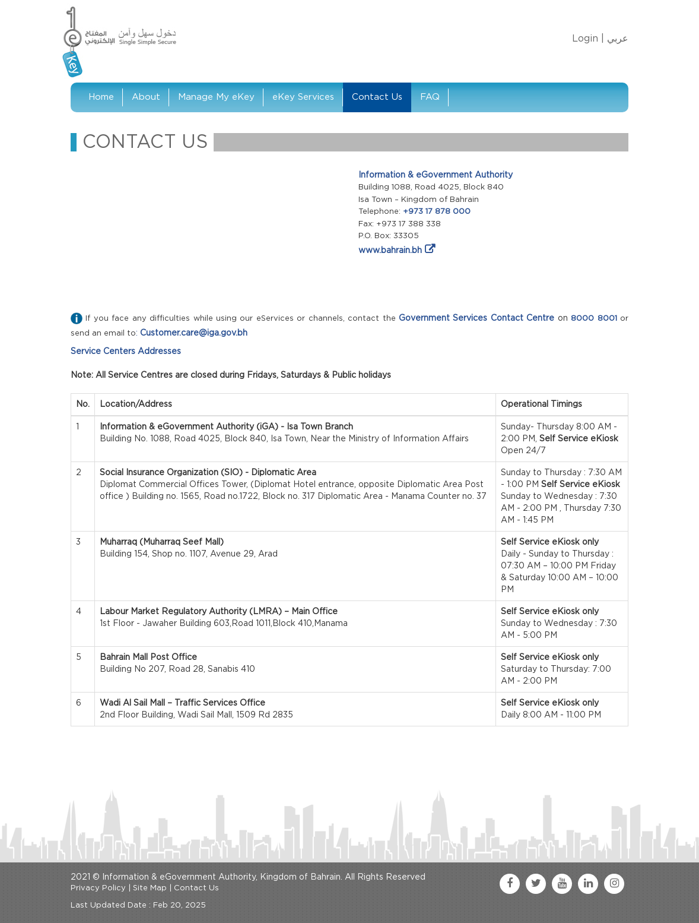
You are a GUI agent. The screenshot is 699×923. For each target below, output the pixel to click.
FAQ (430, 97)
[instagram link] (614, 884)
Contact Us (377, 97)
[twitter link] (536, 884)
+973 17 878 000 (437, 212)
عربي (617, 38)
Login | (588, 38)
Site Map (150, 888)
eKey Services (303, 97)
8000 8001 (594, 319)
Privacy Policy (98, 888)
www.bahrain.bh (390, 250)
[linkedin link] (588, 884)
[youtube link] (562, 884)
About (146, 97)
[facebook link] (510, 884)
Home (101, 97)
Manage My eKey (216, 97)
